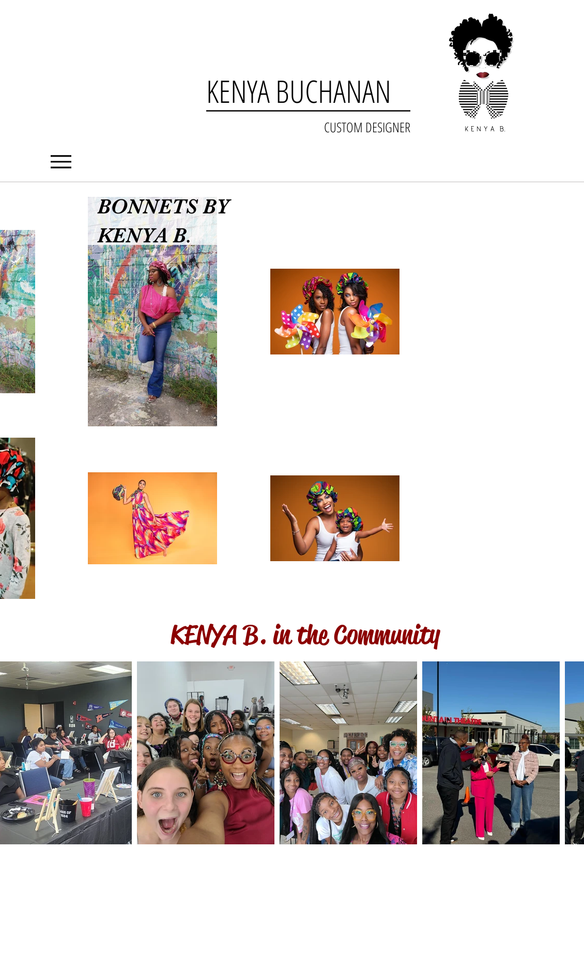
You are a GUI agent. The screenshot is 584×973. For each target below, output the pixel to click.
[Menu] (60, 161)
